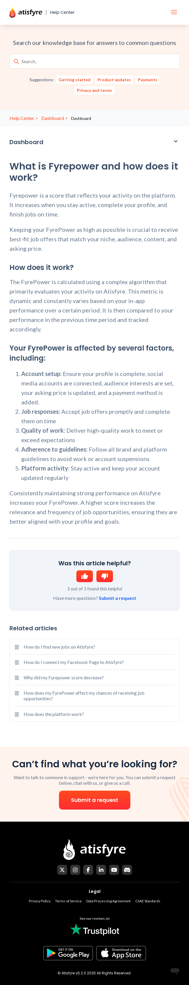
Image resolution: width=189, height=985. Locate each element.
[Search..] (94, 61)
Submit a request (117, 598)
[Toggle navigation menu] (174, 12)
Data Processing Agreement (108, 901)
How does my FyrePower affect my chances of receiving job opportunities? (84, 695)
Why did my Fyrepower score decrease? (64, 677)
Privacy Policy (39, 901)
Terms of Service (68, 901)
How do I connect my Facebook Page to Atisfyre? (74, 662)
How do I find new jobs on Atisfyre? (59, 646)
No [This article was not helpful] (104, 576)
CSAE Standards (147, 901)
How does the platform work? (54, 714)
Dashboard (52, 118)
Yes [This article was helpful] (84, 576)
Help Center (21, 118)
